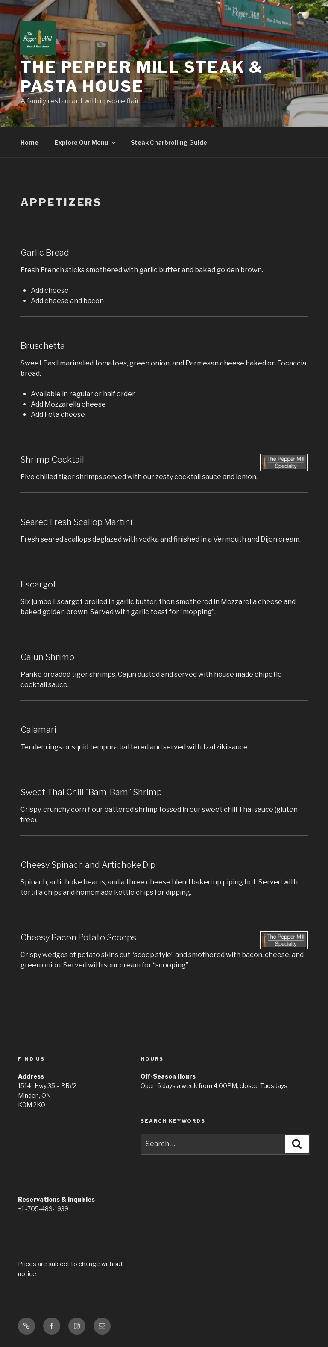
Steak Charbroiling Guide (169, 142)
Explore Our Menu (86, 142)
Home (29, 142)
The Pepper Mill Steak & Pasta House (141, 77)
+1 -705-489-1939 (43, 1208)
